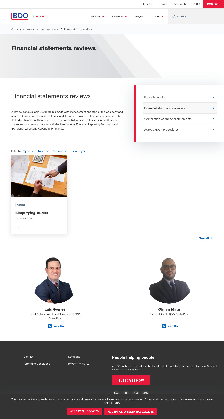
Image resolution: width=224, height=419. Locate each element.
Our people (180, 4)
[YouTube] (145, 394)
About (156, 16)
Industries (117, 16)
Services (95, 16)
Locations (148, 4)
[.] (116, 394)
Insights (139, 16)
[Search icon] (174, 16)
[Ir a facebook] (126, 394)
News (164, 4)
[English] (194, 4)
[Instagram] (136, 394)
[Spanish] (198, 4)
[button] (213, 4)
